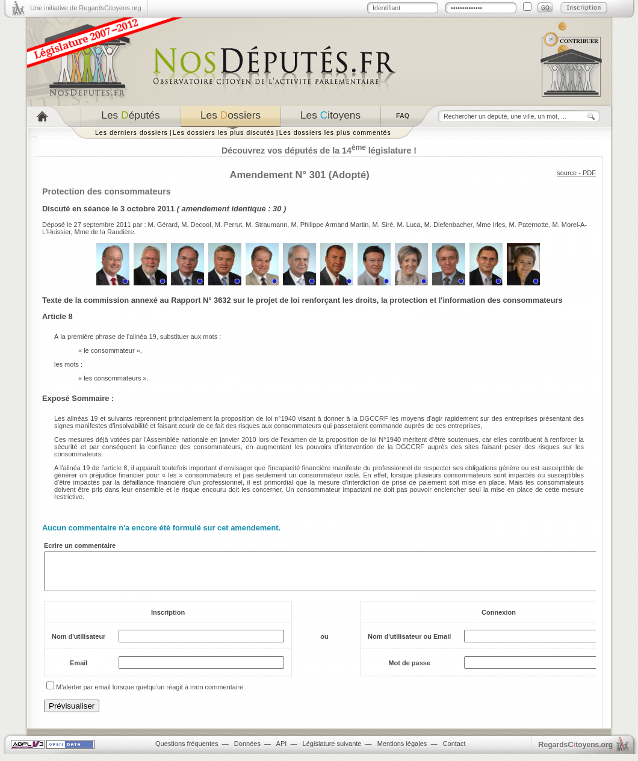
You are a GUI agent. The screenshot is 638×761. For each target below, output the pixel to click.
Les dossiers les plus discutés (223, 132)
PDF (589, 172)
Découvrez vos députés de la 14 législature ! (319, 150)
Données (247, 750)
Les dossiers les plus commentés (335, 132)
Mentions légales (402, 750)
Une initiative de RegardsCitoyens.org (85, 7)
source (567, 172)
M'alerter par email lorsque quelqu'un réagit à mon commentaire (149, 694)
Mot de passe (409, 670)
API (281, 750)
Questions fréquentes (186, 750)
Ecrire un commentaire (80, 545)
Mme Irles (490, 224)
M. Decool (196, 224)
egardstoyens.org (575, 751)
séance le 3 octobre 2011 (129, 208)
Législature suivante (332, 750)
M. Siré (383, 224)
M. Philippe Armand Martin (329, 224)
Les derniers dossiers (131, 132)
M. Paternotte (528, 224)
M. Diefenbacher (448, 224)
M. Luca (408, 224)
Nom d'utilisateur (78, 643)
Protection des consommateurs (106, 191)
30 (277, 208)
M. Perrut (228, 224)
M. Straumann (266, 224)
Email (78, 670)
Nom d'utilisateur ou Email (409, 643)
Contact (454, 750)
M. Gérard (163, 224)
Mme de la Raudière (104, 231)
